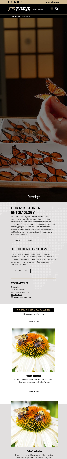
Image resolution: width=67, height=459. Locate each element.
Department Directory (22, 297)
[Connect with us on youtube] (18, 2)
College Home (15, 16)
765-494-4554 (16, 295)
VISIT (30, 240)
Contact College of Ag (52, 2)
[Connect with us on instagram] (21, 2)
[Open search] (56, 9)
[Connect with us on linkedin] (15, 2)
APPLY (17, 240)
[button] (26, 402)
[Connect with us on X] (11, 2)
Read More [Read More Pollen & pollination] (34, 391)
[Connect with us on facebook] (8, 2)
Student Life (21, 270)
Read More (34, 322)
